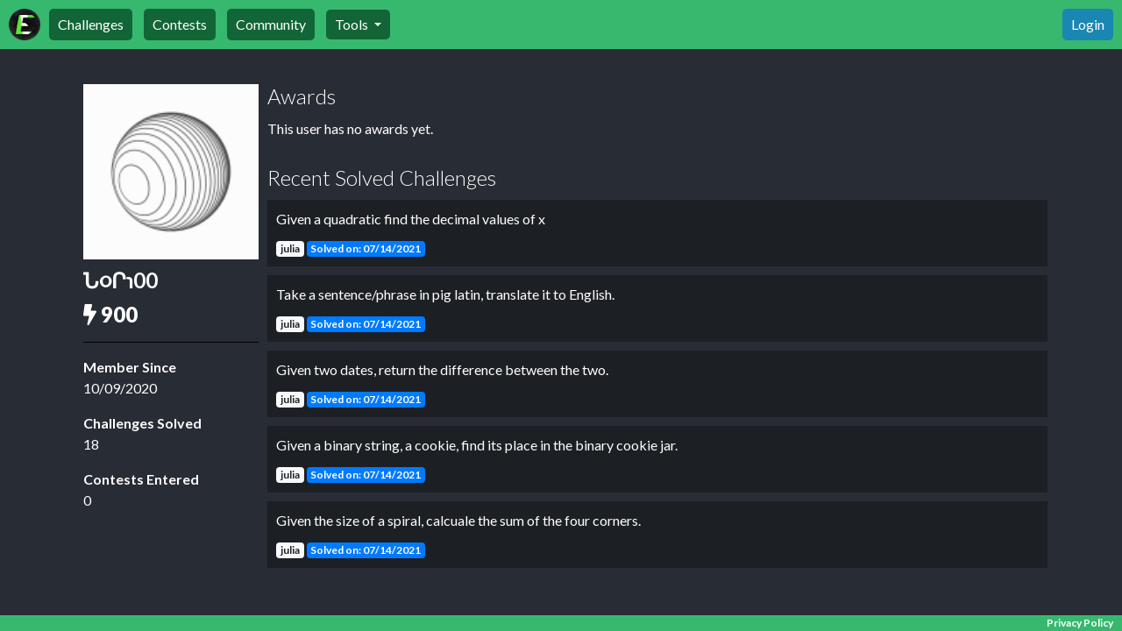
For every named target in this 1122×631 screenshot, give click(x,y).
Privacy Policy (1080, 622)
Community (271, 24)
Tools (353, 24)
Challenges (91, 24)
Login (1087, 24)
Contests (180, 24)
